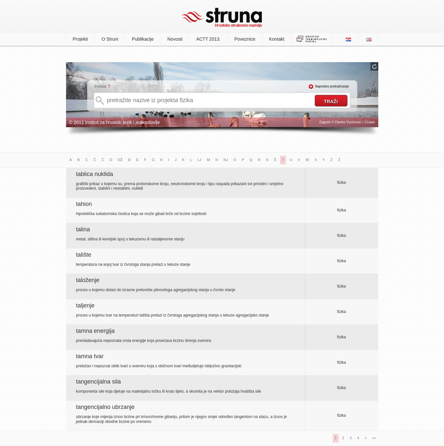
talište (83, 254)
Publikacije (143, 39)
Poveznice (244, 39)
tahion (84, 204)
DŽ (120, 160)
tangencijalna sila (98, 381)
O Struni (109, 39)
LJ (199, 160)
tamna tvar (90, 356)
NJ (225, 160)
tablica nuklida (94, 174)
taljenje (85, 305)
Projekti (80, 39)
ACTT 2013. (208, 39)
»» (374, 438)
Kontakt (276, 39)
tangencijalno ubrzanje (105, 407)
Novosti (174, 39)
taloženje (88, 280)
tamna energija (95, 331)
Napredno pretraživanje (332, 86)
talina (83, 229)
